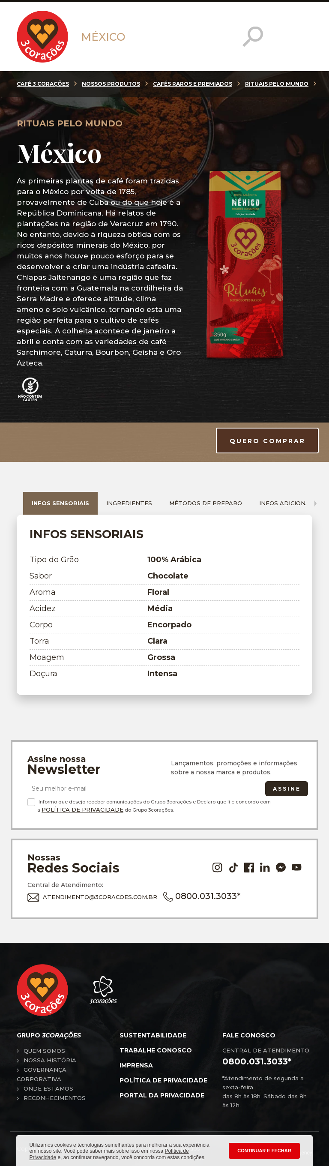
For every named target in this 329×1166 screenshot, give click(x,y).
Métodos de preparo (205, 503)
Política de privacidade (163, 1080)
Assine (287, 788)
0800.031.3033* (201, 896)
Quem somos (44, 1050)
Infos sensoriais (60, 503)
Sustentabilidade (153, 1035)
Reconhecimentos (55, 1097)
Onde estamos (48, 1088)
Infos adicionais (287, 503)
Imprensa (136, 1065)
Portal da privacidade (162, 1095)
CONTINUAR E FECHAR (264, 1150)
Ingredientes (129, 503)
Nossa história (50, 1060)
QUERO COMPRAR (267, 441)
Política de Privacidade (82, 809)
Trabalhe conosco (156, 1050)
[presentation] (315, 503)
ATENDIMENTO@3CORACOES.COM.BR (92, 896)
